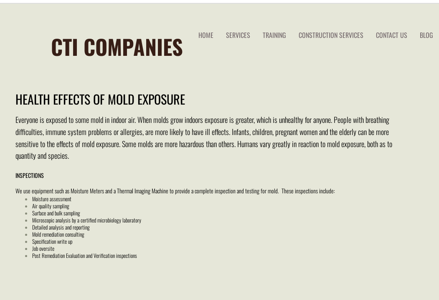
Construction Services (331, 35)
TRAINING (274, 35)
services (238, 35)
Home (205, 35)
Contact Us (391, 35)
